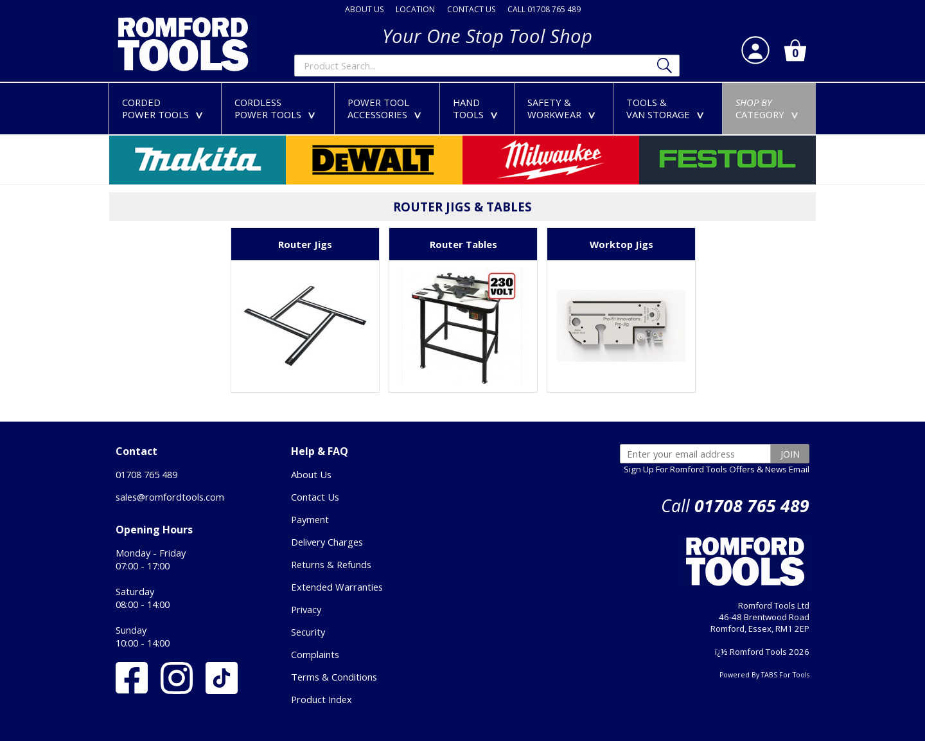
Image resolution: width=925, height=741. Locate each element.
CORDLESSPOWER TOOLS (277, 108)
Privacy (306, 609)
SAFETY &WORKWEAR (564, 108)
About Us (311, 474)
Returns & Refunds (331, 564)
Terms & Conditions (334, 676)
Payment (310, 519)
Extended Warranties (337, 586)
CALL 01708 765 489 (544, 9)
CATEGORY (770, 108)
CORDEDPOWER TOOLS (165, 108)
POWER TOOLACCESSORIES (387, 108)
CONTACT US (471, 9)
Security (308, 631)
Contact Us (315, 496)
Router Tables (463, 244)
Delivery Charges (327, 541)
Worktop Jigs (621, 244)
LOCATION (415, 9)
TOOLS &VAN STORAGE (667, 108)
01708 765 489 (146, 474)
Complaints (315, 654)
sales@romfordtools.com (170, 496)
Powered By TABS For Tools (764, 674)
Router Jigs (305, 244)
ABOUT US (364, 9)
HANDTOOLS (478, 108)
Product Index (321, 699)
